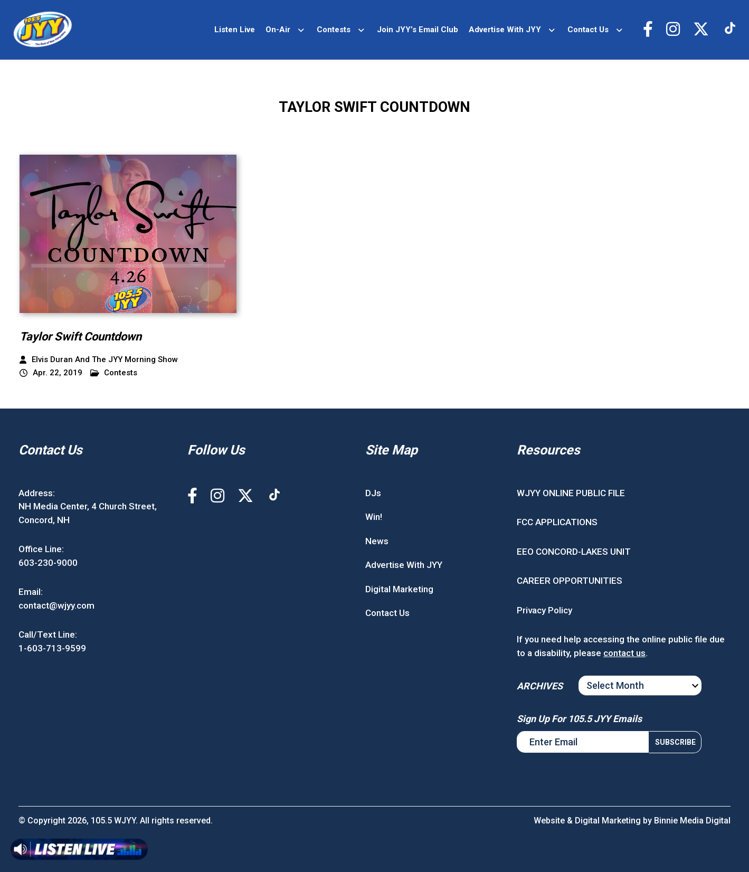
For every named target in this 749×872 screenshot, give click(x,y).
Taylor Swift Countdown (80, 336)
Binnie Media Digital (692, 821)
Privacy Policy (544, 610)
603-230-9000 (48, 562)
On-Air (278, 29)
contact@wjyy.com (56, 605)
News (376, 541)
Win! (373, 516)
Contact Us (588, 29)
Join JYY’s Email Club (417, 29)
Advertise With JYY (505, 29)
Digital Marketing (399, 589)
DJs (373, 493)
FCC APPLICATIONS (557, 522)
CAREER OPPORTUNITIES (569, 580)
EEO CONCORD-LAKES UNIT (574, 551)
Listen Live (234, 29)
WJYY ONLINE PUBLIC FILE (571, 493)
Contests (333, 29)
